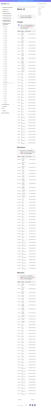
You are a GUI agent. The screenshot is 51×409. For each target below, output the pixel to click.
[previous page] (19, 399)
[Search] (42, 4)
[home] (8, 4)
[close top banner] (50, 1)
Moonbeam (40, 13)
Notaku (22, 405)
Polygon (39, 11)
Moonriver (39, 14)
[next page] (33, 399)
